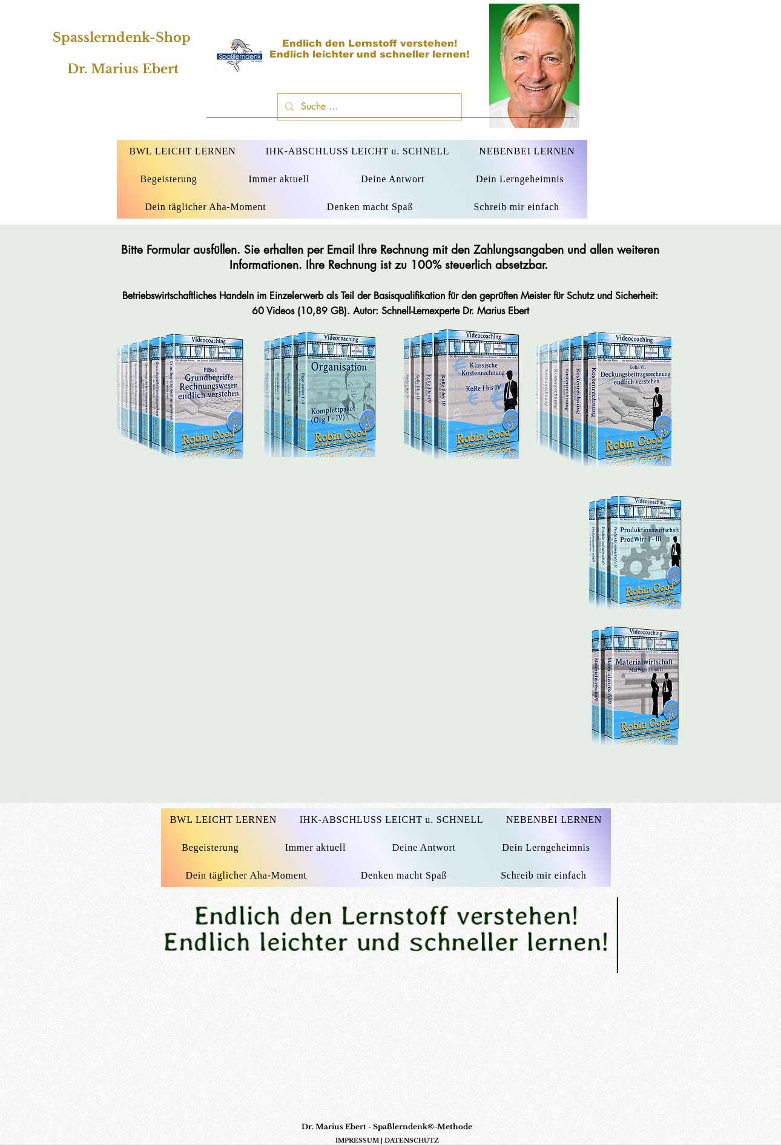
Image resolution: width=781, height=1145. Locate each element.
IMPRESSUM (357, 1140)
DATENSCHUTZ (411, 1140)
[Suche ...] (368, 107)
